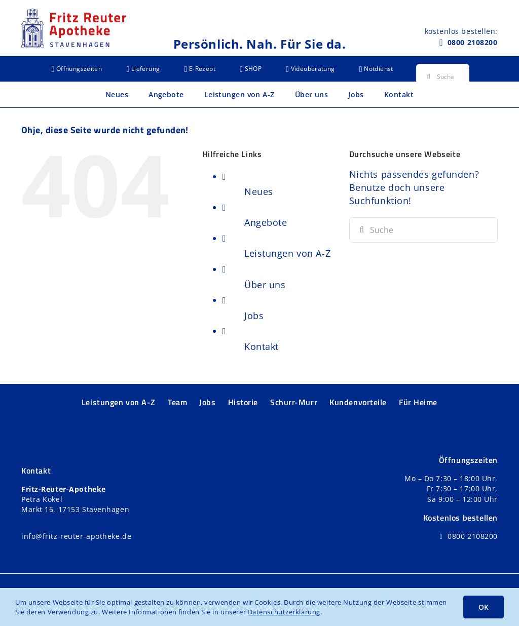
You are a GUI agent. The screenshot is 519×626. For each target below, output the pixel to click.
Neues (258, 191)
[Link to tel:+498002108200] (441, 42)
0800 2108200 (473, 42)
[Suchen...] (442, 76)
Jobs (254, 315)
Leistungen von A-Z (287, 253)
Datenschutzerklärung (284, 611)
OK (483, 607)
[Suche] (428, 76)
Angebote (265, 222)
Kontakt (261, 346)
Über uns (264, 285)
